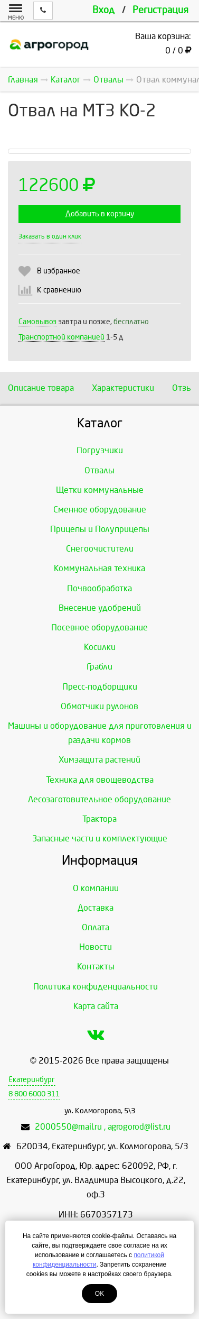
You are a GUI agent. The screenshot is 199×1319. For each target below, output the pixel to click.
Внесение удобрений (100, 607)
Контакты (96, 966)
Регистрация (160, 10)
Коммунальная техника (99, 568)
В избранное (58, 271)
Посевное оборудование (99, 627)
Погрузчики (100, 450)
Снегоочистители (100, 548)
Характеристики (123, 387)
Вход (103, 10)
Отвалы (99, 470)
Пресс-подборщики (99, 686)
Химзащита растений (99, 759)
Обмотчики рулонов (99, 706)
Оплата (95, 927)
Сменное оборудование (99, 509)
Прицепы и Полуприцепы (99, 529)
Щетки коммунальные (100, 490)
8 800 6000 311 (34, 1094)
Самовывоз (37, 322)
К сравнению (59, 290)
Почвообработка (99, 588)
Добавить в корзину (99, 214)
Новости (95, 946)
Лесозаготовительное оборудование (99, 799)
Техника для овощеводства (100, 779)
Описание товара (41, 387)
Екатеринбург (31, 1080)
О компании (96, 888)
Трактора (99, 818)
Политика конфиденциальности (95, 986)
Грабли (99, 666)
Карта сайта (95, 1006)
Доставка (95, 907)
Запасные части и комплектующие (99, 838)
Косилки (100, 647)
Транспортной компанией (61, 337)
